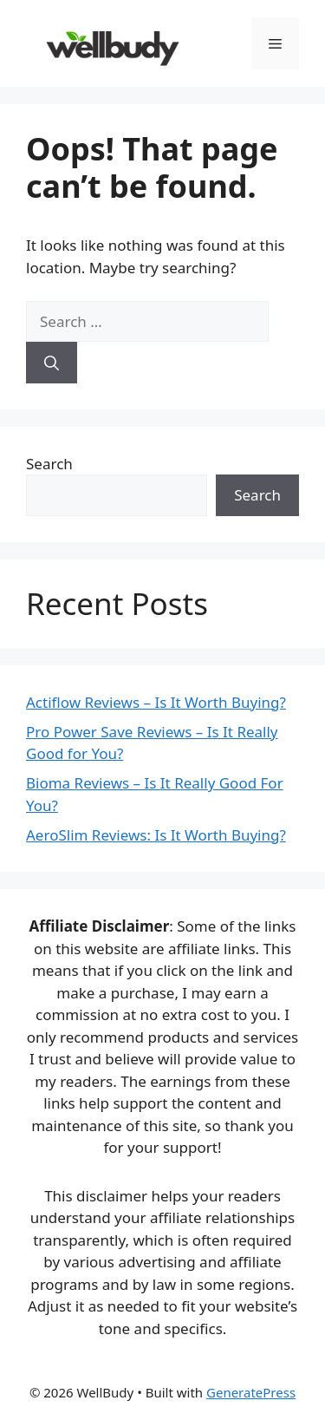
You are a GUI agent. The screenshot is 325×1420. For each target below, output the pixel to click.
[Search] (51, 362)
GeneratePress (251, 1392)
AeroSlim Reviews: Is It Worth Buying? (156, 835)
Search (49, 464)
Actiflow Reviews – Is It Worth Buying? (156, 702)
